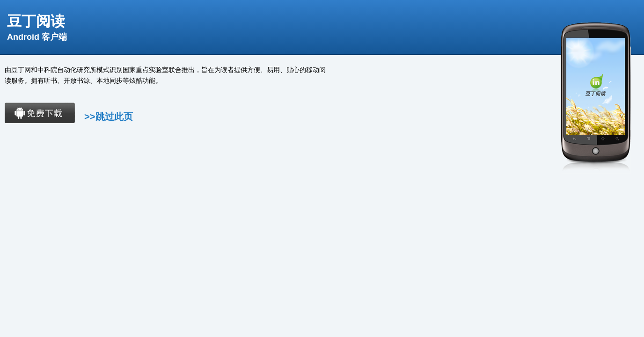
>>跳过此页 (108, 116)
